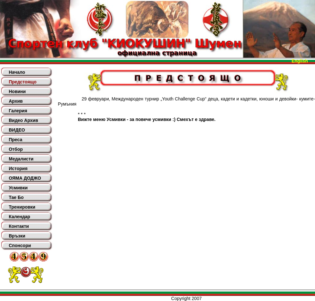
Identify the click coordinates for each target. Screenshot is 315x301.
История (18, 168)
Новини (17, 91)
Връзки (17, 235)
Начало (17, 72)
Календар (19, 216)
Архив (15, 101)
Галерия (18, 110)
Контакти (19, 226)
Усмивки (18, 187)
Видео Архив (23, 120)
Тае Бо (16, 197)
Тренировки (22, 207)
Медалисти (21, 158)
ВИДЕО (17, 130)
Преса (15, 139)
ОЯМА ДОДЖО (25, 178)
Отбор (16, 149)
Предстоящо (22, 81)
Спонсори (20, 245)
